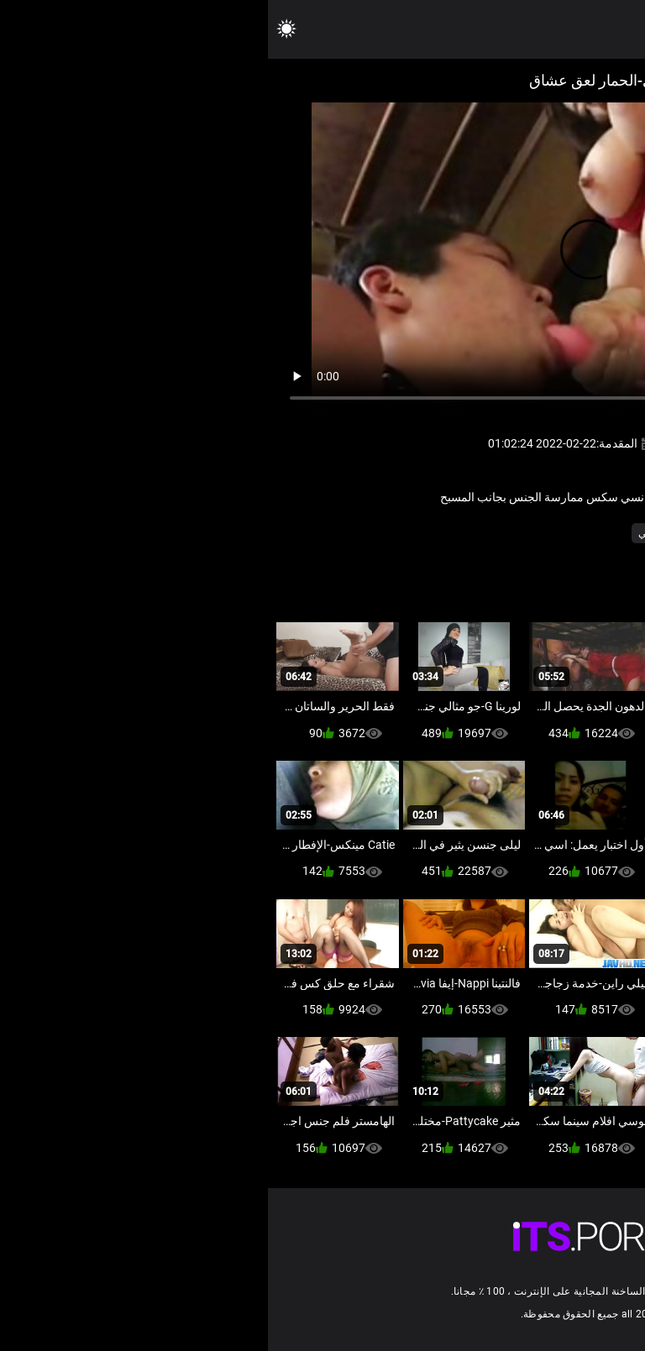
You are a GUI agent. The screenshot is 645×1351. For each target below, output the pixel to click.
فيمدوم (550, 533)
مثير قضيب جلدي (483, 533)
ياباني (420, 533)
